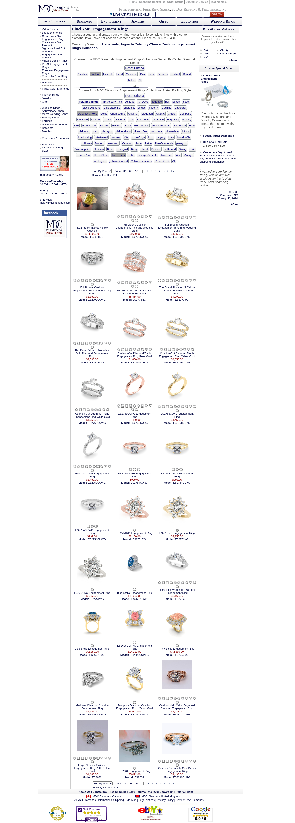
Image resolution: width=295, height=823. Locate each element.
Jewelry (138, 21)
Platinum (98, 149)
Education (189, 21)
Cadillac (166, 107)
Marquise (131, 74)
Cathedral (180, 107)
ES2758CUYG (181, 422)
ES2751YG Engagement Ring (177, 533)
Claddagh (147, 113)
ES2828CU (96, 236)
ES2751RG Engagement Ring (134, 533)
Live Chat (120, 14)
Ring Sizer (48, 144)
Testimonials (219, 1)
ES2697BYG (96, 654)
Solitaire (156, 149)
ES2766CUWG (97, 422)
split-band (170, 149)
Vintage (188, 155)
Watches (47, 82)
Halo (192, 125)
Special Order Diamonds (218, 135)
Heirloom (84, 131)
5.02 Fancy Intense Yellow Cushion (92, 229)
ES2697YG (181, 654)
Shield (144, 149)
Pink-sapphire (82, 149)
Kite (126, 137)
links (171, 137)
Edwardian (143, 119)
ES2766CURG (139, 362)
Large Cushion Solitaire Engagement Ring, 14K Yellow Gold (92, 768)
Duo (131, 119)
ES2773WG (97, 362)
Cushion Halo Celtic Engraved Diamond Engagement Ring (177, 707)
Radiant (175, 74)
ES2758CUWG (97, 482)
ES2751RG (139, 539)
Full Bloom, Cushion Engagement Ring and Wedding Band (134, 227)
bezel (186, 101)
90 (136, 171)
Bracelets (47, 127)
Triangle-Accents (147, 155)
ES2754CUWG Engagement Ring (92, 532)
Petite (148, 143)
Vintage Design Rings (55, 60)
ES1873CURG (182, 714)
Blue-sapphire (112, 107)
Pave (138, 143)
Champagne (117, 113)
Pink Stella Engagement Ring (177, 648)
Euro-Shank (89, 125)
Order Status (175, 1)
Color (207, 53)
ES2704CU (181, 599)
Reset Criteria (134, 68)
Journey (115, 137)
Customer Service (197, 1)
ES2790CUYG (181, 236)
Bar (167, 101)
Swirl (192, 149)
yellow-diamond (118, 161)
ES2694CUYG (139, 714)
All (139, 80)
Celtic (103, 113)
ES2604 (139, 777)
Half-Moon (180, 125)
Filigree (116, 125)
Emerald (108, 74)
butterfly (153, 107)
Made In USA (76, 9)
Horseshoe (172, 131)
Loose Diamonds (52, 32)
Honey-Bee (140, 131)
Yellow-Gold (162, 161)
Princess (162, 74)
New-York (113, 143)
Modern (99, 143)
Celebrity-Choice (87, 113)
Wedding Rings (222, 21)
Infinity (186, 131)
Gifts (163, 21)
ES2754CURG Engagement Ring (134, 475)
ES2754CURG (139, 482)
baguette (156, 101)
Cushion (95, 74)
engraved (158, 119)
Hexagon (107, 131)
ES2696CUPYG (139, 654)
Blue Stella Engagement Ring (134, 592)
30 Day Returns (184, 9)
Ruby (134, 149)
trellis (131, 155)
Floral (127, 125)
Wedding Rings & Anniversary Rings (53, 109)
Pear (151, 74)
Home (133, 1)
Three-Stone (100, 155)
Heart (119, 74)
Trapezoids (118, 155)
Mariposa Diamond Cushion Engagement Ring (92, 707)
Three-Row (83, 155)
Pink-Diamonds (164, 143)
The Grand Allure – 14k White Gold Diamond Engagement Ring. (92, 353)
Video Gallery (50, 29)
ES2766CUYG (181, 362)
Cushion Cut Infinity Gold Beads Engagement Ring (177, 770)
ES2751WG (97, 599)
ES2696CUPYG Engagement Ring (134, 647)
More (234, 60)
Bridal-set (129, 107)
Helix (96, 131)
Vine (178, 155)
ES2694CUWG (97, 714)
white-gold (100, 161)
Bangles (47, 131)
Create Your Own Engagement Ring (52, 38)
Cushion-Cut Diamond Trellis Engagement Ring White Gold (92, 415)
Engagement (111, 21)
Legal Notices (146, 800)
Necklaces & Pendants (55, 124)
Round (187, 74)
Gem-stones (141, 125)
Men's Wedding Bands (55, 114)
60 (130, 171)
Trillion (131, 80)
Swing (182, 149)
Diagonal (120, 119)
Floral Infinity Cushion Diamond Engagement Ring (177, 591)
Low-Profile (183, 137)
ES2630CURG (182, 777)
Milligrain (86, 143)
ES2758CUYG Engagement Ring (176, 415)
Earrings (47, 120)
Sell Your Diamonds (84, 800)
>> (172, 171)
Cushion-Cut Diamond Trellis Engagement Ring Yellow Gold (177, 355)
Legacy (161, 137)
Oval (142, 74)
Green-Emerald (161, 125)
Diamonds (84, 21)
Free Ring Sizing (156, 9)
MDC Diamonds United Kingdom (161, 796)
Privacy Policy (165, 800)
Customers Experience (55, 138)
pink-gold (181, 143)
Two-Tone (166, 155)
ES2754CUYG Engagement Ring (176, 475)
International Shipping (111, 800)
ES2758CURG (139, 422)
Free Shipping (130, 9)
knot (150, 137)
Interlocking (85, 137)
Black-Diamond (91, 107)
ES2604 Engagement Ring (134, 771)
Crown (108, 119)
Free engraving (214, 9)
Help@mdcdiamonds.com (55, 202)
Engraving (173, 119)
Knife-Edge (138, 137)
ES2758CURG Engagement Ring (134, 415)
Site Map (131, 800)
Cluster (172, 113)
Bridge (142, 107)
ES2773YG (181, 299)
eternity (186, 119)
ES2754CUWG (97, 539)
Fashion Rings (50, 94)
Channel (133, 113)
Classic (160, 113)
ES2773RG (139, 299)
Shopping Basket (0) (152, 1)
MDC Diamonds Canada (107, 796)
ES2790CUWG (97, 299)
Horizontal (157, 131)
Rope (110, 149)
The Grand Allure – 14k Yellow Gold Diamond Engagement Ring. (177, 290)
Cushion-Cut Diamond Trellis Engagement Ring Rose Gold (134, 355)
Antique (129, 101)
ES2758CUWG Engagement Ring (92, 475)
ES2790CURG (139, 236)
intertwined (101, 137)
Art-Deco (143, 101)
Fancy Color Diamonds (55, 88)
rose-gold (122, 149)
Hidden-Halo (123, 131)
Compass (185, 113)
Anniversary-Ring (112, 101)
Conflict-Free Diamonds (190, 800)
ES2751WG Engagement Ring (92, 592)
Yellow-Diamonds (141, 161)
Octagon (127, 143)
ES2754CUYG (181, 482)
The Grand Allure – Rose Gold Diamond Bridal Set (134, 292)
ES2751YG (181, 539)
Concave (82, 119)
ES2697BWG (139, 599)
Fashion (104, 125)
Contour (96, 119)
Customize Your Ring (54, 76)
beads (176, 101)
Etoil (76, 125)
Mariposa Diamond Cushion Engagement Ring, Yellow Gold (134, 707)
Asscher (82, 74)
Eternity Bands (50, 117)
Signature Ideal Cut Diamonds (53, 50)
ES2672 (96, 777)
